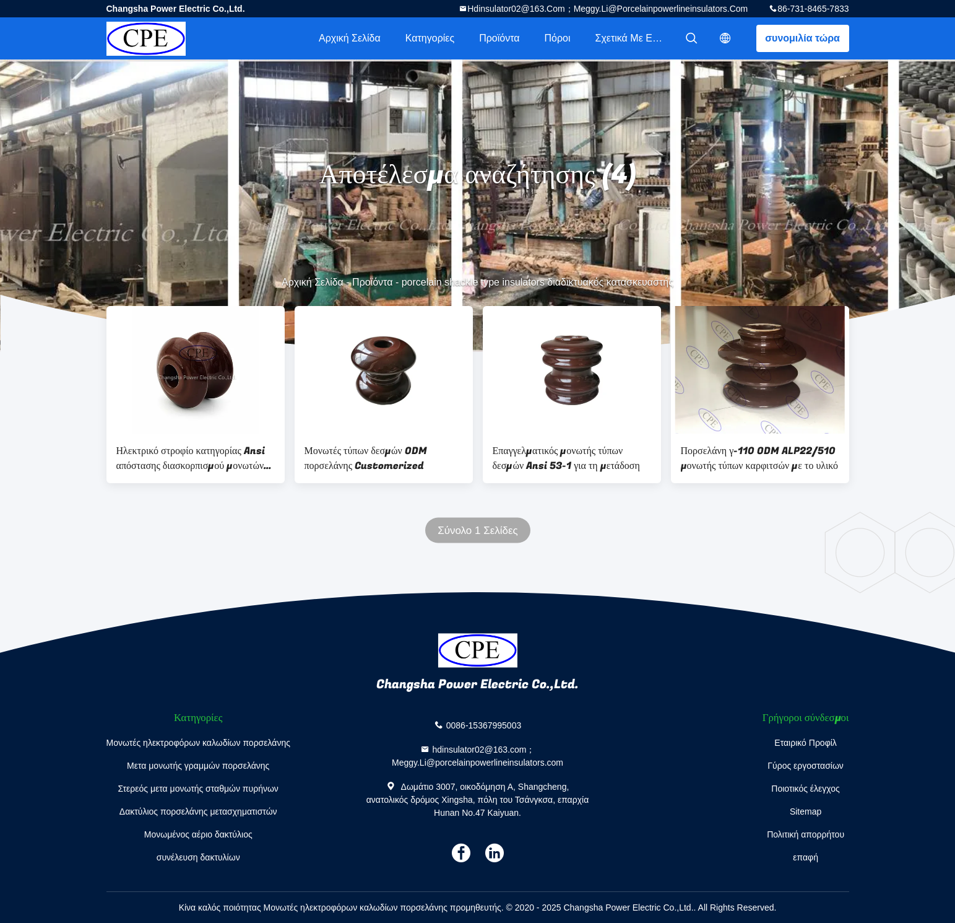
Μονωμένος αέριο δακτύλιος (198, 834)
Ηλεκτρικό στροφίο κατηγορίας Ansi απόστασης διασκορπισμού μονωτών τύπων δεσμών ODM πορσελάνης (190, 458)
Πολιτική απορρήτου (805, 834)
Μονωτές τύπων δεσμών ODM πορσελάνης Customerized (366, 458)
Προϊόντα (499, 38)
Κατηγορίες (429, 38)
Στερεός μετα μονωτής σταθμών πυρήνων (198, 789)
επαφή (805, 857)
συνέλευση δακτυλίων (198, 857)
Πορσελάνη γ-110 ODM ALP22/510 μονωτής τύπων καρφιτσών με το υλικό (759, 458)
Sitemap (805, 811)
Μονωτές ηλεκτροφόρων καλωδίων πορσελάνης (198, 743)
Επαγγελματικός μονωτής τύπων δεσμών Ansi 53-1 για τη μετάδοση (566, 458)
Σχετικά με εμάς (632, 38)
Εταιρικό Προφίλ (805, 743)
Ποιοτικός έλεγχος (805, 789)
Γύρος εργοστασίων (805, 766)
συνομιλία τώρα (802, 38)
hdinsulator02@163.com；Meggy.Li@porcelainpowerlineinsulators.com (607, 9)
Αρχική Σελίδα (350, 38)
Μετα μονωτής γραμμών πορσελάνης (198, 766)
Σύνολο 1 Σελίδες (478, 530)
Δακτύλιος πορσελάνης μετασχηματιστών (198, 811)
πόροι (557, 38)
